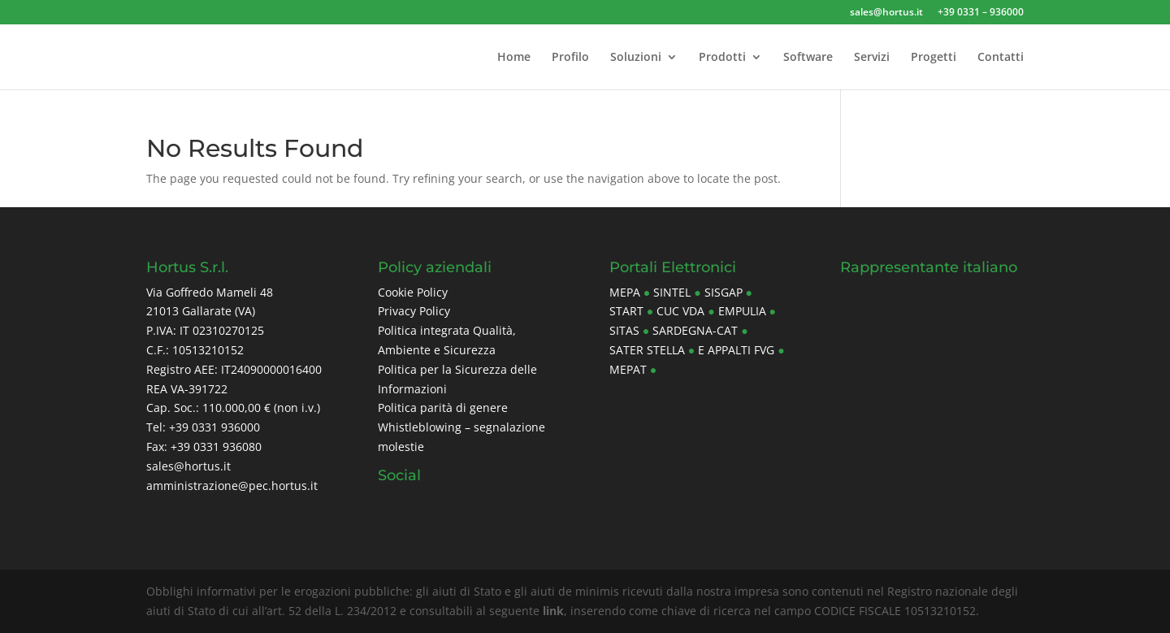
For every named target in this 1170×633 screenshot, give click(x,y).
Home (514, 57)
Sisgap (723, 292)
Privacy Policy (414, 311)
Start (626, 311)
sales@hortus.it (886, 13)
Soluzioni (635, 57)
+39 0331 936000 (214, 427)
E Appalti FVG (736, 350)
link (553, 610)
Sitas (624, 330)
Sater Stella (647, 350)
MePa (624, 292)
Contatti (1000, 57)
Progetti (933, 57)
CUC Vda (680, 311)
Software (808, 57)
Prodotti (722, 57)
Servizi (872, 57)
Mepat (628, 369)
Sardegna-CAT (695, 330)
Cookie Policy (413, 292)
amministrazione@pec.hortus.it (232, 485)
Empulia (742, 311)
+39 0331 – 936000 (981, 13)
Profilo (570, 57)
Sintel (672, 292)
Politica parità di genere (443, 407)
